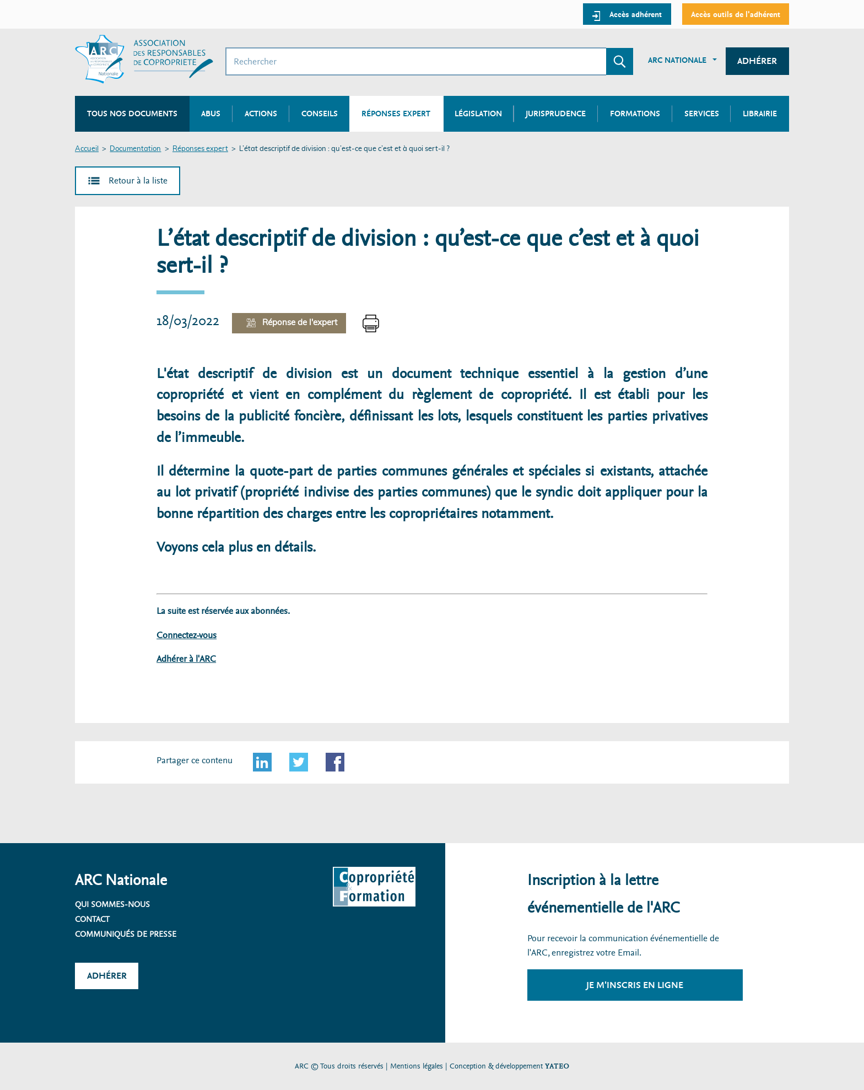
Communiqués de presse (125, 934)
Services (701, 113)
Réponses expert (200, 149)
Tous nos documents (132, 113)
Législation (478, 113)
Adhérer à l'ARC (186, 659)
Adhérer (757, 61)
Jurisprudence (556, 113)
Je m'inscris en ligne (634, 985)
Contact (92, 919)
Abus (210, 113)
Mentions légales (416, 1066)
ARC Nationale (677, 60)
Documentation (135, 149)
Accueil (87, 149)
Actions (261, 113)
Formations (635, 113)
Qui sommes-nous (112, 904)
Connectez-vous (186, 635)
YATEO (557, 1066)
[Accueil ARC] (144, 59)
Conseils (319, 113)
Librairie (760, 113)
